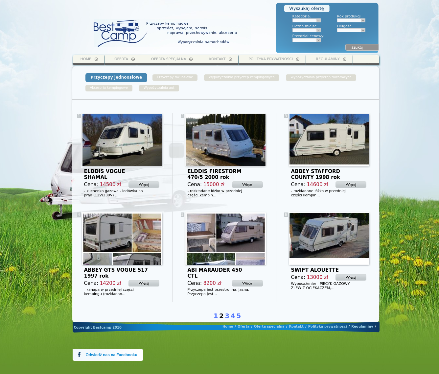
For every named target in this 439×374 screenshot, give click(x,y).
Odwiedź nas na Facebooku (111, 355)
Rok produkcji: (350, 16)
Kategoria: (301, 16)
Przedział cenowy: (308, 36)
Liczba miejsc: (305, 26)
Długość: (345, 26)
